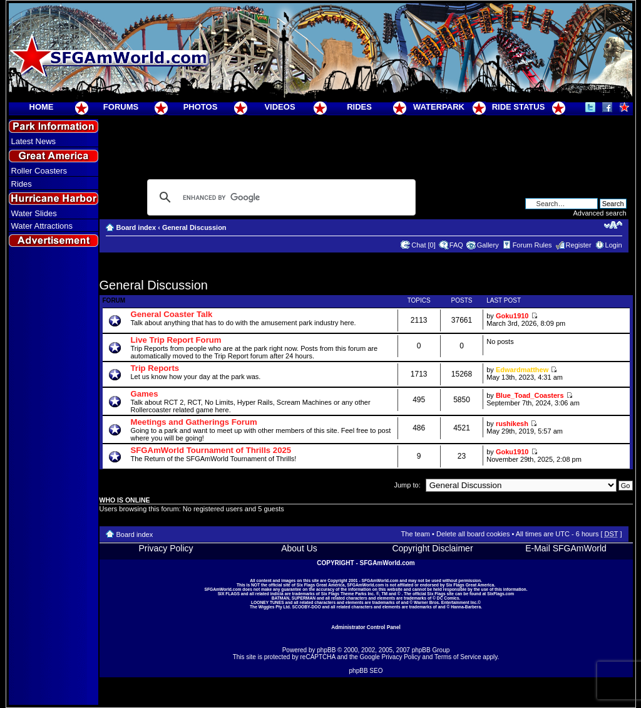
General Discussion (194, 227)
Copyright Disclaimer (432, 548)
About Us (299, 548)
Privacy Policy (165, 548)
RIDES (359, 107)
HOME (41, 107)
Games (144, 393)
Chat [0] (423, 245)
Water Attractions (42, 226)
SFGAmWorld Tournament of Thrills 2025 (211, 450)
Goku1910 (512, 316)
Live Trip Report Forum (176, 340)
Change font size (613, 225)
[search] (279, 197)
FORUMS (120, 107)
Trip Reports (155, 368)
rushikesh (512, 423)
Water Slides (34, 213)
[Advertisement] (53, 477)
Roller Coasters (39, 170)
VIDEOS (279, 107)
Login (613, 245)
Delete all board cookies (473, 534)
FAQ (456, 245)
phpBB (326, 650)
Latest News (33, 141)
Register (579, 245)
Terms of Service (457, 656)
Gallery (488, 245)
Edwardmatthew (522, 369)
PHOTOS (200, 107)
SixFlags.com (500, 593)
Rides (21, 184)
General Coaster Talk (172, 314)
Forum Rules (532, 245)
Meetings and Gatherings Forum (194, 422)
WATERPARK (438, 107)
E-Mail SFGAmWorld (566, 548)
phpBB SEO (366, 670)
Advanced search (600, 213)
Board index (136, 227)
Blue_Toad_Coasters (530, 395)
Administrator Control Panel (366, 627)
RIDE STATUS (518, 107)
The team (415, 534)
